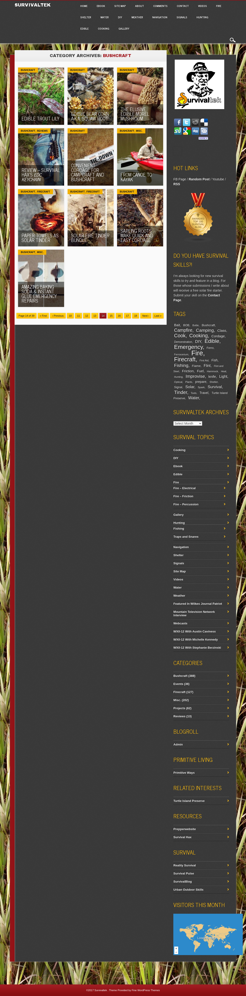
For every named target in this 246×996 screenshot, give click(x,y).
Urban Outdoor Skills (188, 889)
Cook (180, 335)
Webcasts (180, 623)
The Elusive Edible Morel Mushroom (135, 113)
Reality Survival (184, 865)
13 (94, 315)
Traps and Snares (185, 536)
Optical (178, 381)
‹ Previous (58, 315)
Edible (84, 28)
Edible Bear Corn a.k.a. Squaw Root (90, 116)
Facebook (177, 151)
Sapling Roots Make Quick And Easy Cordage (137, 235)
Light (223, 376)
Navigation (159, 17)
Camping (205, 330)
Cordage (217, 336)
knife (212, 376)
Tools (193, 393)
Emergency (188, 347)
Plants (188, 381)
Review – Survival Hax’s (41, 174)
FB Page (179, 179)
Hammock (212, 371)
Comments (160, 5)
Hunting (202, 17)
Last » (158, 315)
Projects (179, 708)
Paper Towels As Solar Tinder (40, 238)
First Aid (204, 360)
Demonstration (183, 341)
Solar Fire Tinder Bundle (90, 238)
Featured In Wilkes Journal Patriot (197, 603)
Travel (204, 393)
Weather (137, 17)
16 (119, 315)
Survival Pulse (183, 873)
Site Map (120, 5)
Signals (182, 17)
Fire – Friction (183, 496)
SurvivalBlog (182, 881)
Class (221, 330)
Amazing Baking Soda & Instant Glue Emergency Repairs (39, 293)
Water (104, 17)
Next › (145, 315)
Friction (187, 371)
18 (135, 315)
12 (86, 315)
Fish (214, 360)
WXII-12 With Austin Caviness (194, 631)
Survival (215, 386)
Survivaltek (33, 4)
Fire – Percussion (185, 504)
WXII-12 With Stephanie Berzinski (197, 647)
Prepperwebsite (184, 829)
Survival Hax (182, 837)
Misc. (139, 131)
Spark (201, 387)
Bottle (195, 325)
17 (127, 315)
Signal (178, 387)
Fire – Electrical (184, 488)
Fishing (181, 365)
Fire (218, 5)
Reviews (42, 131)
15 (111, 315)
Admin (178, 744)
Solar (189, 387)
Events (178, 684)
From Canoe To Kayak (136, 177)
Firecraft (43, 191)
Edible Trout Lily (40, 118)
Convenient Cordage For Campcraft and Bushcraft (87, 172)
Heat (223, 371)
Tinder (180, 392)
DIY (120, 17)
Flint (207, 366)
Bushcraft (28, 70)
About (139, 5)
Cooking (103, 28)
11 (78, 315)
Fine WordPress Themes (146, 990)
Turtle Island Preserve (189, 801)
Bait (177, 325)
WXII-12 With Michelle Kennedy (195, 639)
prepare (200, 381)
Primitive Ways (184, 772)
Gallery (123, 28)
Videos (202, 5)
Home (83, 5)
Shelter (85, 17)
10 (70, 315)
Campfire (183, 330)
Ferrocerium (181, 354)
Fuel (200, 371)
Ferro (210, 347)
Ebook (101, 5)
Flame (196, 366)
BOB (186, 325)
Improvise (195, 376)
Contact (183, 5)
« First (43, 315)
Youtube (218, 179)
